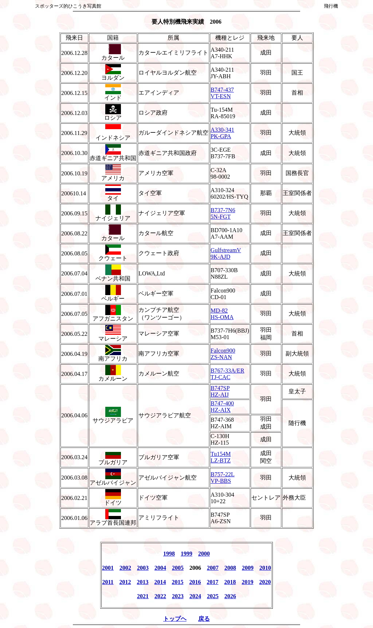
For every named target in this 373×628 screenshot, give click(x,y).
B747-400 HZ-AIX (222, 406)
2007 (213, 568)
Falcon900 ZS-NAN (223, 353)
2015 (178, 582)
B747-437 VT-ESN (222, 93)
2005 (178, 568)
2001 (108, 568)
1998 (169, 554)
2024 (195, 596)
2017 (213, 582)
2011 (107, 582)
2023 (178, 596)
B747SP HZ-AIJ (220, 391)
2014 (160, 582)
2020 (265, 582)
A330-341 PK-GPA (222, 133)
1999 (186, 554)
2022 (160, 596)
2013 (143, 582)
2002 (125, 568)
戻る (204, 619)
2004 (160, 568)
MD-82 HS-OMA (222, 313)
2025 (213, 596)
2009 (248, 568)
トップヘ (174, 619)
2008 (230, 568)
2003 (143, 568)
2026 (230, 596)
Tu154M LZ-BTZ (221, 457)
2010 (265, 568)
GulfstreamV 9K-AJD (226, 253)
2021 (143, 596)
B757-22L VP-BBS (223, 477)
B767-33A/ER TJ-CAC (227, 373)
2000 (204, 554)
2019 (248, 582)
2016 (195, 582)
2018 (230, 582)
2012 (125, 582)
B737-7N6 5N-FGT (223, 213)
